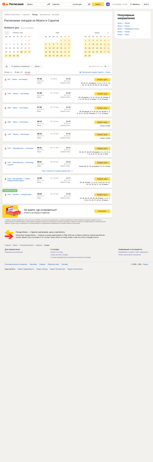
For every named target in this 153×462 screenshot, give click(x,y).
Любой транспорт (12, 14)
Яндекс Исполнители (75, 269)
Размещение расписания (14, 252)
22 (14, 52)
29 (14, 56)
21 (10, 52)
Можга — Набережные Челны (128, 29)
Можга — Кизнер (124, 32)
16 (18, 48)
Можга (39, 83)
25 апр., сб (18, 73)
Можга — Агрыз (123, 34)
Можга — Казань (124, 26)
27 (6, 56)
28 (10, 56)
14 (10, 48)
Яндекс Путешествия (57, 269)
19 (29, 48)
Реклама (65, 265)
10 (21, 44)
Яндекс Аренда (41, 269)
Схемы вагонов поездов (59, 255)
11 (25, 44)
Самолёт (26, 14)
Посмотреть (102, 211)
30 (18, 56)
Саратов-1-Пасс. (65, 83)
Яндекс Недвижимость (26, 269)
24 (21, 52)
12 (29, 44)
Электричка (45, 14)
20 (6, 52)
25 (25, 52)
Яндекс (145, 265)
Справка (42, 265)
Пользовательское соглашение (16, 265)
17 (21, 48)
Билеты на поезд (57, 252)
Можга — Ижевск (124, 23)
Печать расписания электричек (129, 255)
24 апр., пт (8, 73)
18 (25, 48)
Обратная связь (53, 265)
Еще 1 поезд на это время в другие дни (57, 171)
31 (69, 56)
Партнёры (33, 265)
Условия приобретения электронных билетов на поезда (71, 258)
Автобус (55, 14)
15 (14, 48)
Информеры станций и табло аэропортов (133, 252)
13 (6, 48)
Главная (8, 246)
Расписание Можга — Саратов (31, 246)
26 (29, 52)
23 (18, 52)
